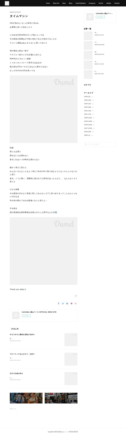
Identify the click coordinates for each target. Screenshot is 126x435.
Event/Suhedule (81, 3)
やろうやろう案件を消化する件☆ (22, 334)
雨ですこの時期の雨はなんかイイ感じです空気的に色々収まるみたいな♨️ (34, 338)
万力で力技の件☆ (16, 373)
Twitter (101, 3)
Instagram (92, 3)
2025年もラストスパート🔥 (104, 71)
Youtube (117, 3)
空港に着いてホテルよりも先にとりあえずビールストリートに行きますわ (33, 358)
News (64, 3)
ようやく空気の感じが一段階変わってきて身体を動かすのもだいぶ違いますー (35, 377)
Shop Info (56, 3)
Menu (70, 3)
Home (48, 3)
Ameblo (109, 3)
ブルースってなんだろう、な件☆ (22, 354)
